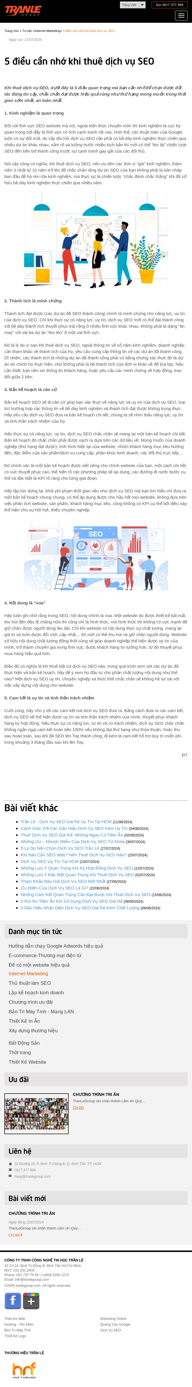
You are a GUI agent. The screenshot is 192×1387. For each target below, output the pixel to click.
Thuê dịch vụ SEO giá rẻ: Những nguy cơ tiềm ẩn (72, 834)
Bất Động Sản (24, 1043)
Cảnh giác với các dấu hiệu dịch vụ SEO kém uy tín (74, 828)
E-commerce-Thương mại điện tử (45, 955)
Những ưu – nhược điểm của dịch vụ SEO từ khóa (73, 841)
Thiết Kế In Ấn (24, 1021)
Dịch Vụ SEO (110, 1330)
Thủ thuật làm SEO (30, 983)
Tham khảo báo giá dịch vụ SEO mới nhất (63, 881)
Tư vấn (27, 31)
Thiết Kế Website (27, 1062)
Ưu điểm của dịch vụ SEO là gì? (55, 887)
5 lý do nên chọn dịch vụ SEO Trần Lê (60, 848)
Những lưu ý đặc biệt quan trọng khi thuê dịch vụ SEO (77, 874)
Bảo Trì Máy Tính (17, 1330)
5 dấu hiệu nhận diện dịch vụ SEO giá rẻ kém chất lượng (80, 907)
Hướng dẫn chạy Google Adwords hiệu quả (56, 946)
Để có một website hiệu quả (39, 965)
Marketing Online (113, 1319)
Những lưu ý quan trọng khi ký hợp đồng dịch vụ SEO (77, 868)
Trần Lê (25, 12)
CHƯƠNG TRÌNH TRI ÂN (96, 1094)
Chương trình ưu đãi (31, 1002)
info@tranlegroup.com (32, 1280)
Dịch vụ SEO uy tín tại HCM (49, 861)
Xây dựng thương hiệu (33, 1030)
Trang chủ (11, 31)
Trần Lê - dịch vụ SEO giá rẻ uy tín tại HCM (66, 821)
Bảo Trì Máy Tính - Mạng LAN (41, 1011)
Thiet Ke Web (14, 1319)
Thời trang (20, 1052)
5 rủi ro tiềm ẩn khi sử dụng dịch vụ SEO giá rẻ (72, 901)
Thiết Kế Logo (15, 1336)
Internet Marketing (48, 31)
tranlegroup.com (28, 1286)
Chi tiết (78, 1108)
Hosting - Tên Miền (18, 1325)
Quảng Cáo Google (115, 1325)
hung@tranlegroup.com (32, 1177)
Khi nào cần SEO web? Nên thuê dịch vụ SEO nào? (74, 854)
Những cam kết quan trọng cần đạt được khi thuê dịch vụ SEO (85, 894)
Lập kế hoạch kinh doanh (36, 992)
